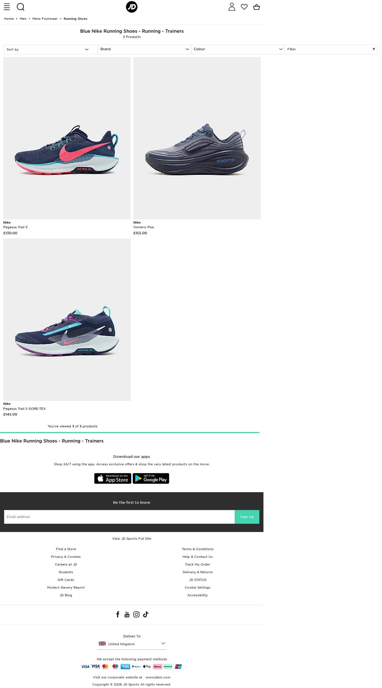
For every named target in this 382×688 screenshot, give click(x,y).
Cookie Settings (197, 587)
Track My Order (197, 564)
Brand (105, 49)
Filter (331, 49)
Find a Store (66, 549)
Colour (199, 49)
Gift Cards (66, 580)
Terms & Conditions (198, 549)
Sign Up (247, 517)
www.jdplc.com (157, 677)
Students (66, 572)
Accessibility (197, 595)
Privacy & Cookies (66, 557)
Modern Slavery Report (66, 587)
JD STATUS (197, 580)
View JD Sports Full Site (131, 539)
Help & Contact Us (197, 557)
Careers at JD (66, 564)
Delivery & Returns (198, 572)
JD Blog (66, 595)
